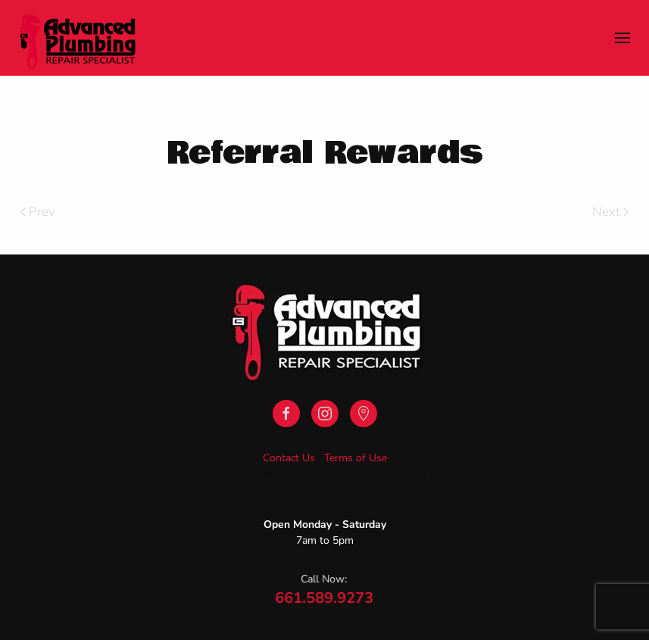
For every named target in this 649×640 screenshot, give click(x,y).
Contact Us (289, 458)
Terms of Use (355, 458)
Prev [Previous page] (37, 211)
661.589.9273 (323, 598)
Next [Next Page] (610, 211)
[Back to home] (77, 38)
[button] (622, 38)
